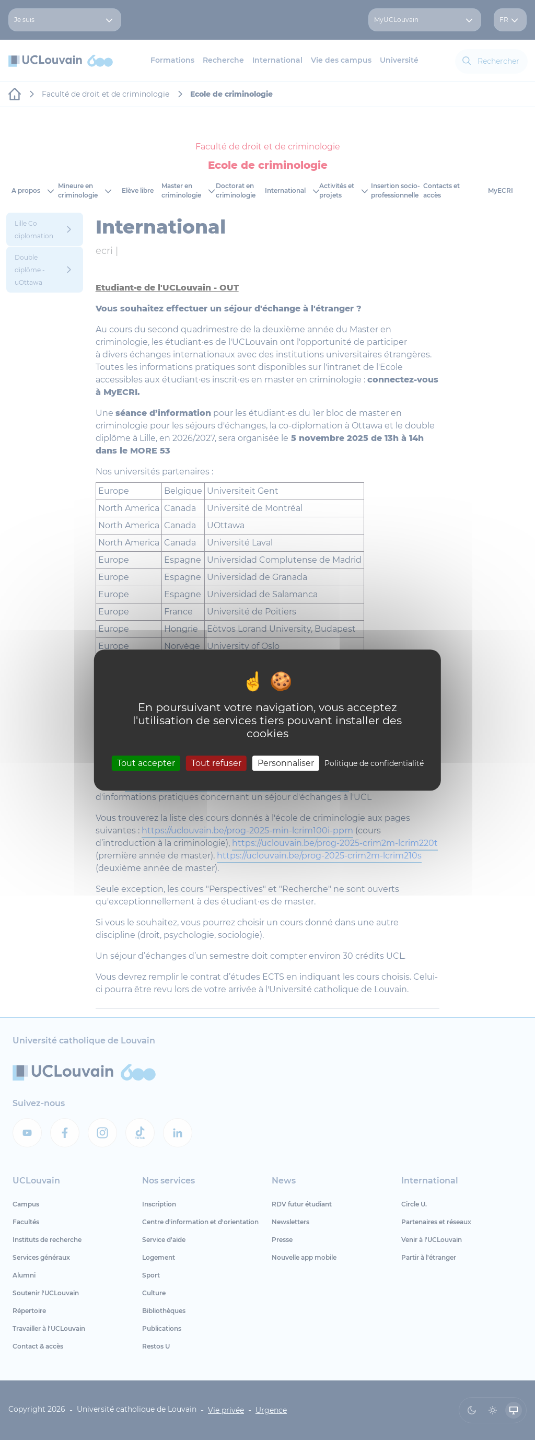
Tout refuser (216, 763)
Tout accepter (146, 763)
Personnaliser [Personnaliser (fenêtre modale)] (286, 763)
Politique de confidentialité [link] (374, 763)
